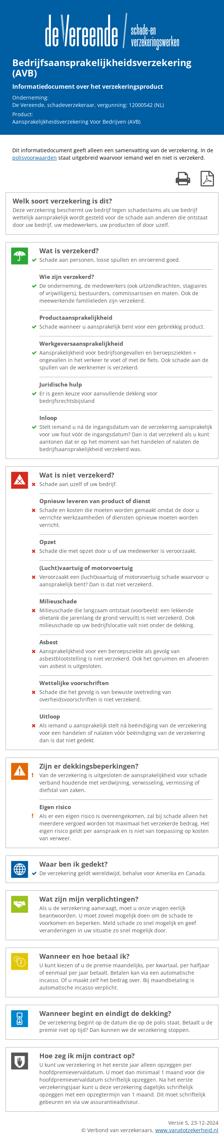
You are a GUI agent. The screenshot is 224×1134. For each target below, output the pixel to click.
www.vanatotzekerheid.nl (186, 1130)
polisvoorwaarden (34, 157)
